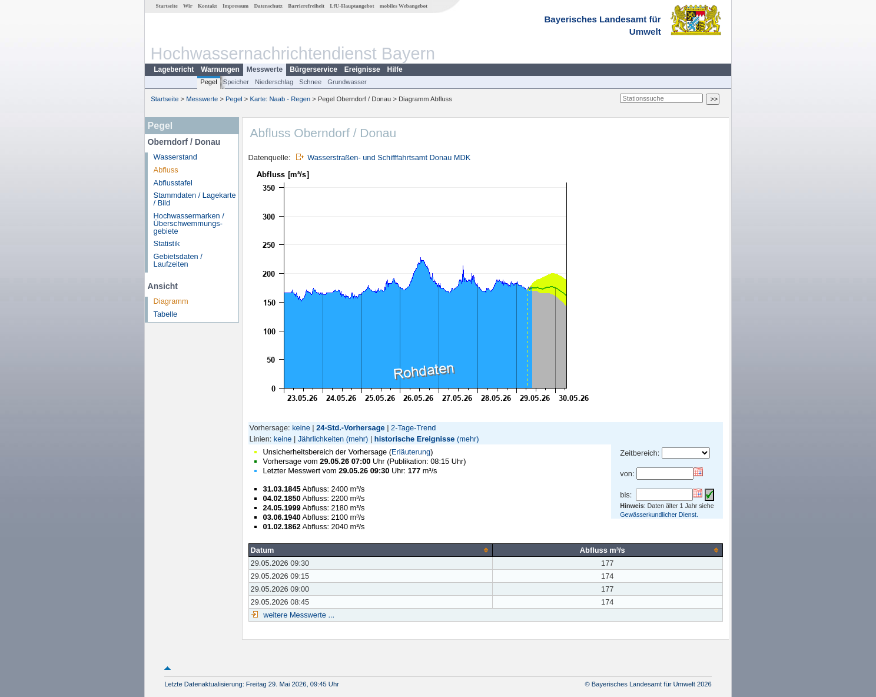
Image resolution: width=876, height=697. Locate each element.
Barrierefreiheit (306, 6)
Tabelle (166, 314)
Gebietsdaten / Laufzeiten (178, 260)
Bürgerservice (313, 69)
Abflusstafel (173, 182)
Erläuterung (410, 451)
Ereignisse (362, 69)
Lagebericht (174, 69)
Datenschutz (268, 6)
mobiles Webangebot (403, 6)
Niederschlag (274, 81)
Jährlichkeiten (321, 438)
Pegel (208, 81)
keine (301, 427)
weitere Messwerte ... (297, 614)
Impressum (235, 6)
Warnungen (220, 69)
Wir (188, 6)
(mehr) (357, 438)
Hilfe (395, 69)
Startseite (167, 6)
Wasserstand (175, 156)
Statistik (167, 243)
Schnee (310, 81)
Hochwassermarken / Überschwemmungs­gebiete (189, 223)
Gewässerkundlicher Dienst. (659, 514)
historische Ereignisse (414, 438)
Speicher (236, 81)
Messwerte (265, 69)
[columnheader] (370, 549)
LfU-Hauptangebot (352, 6)
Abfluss (166, 169)
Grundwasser (347, 81)
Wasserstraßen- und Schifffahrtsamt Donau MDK (388, 157)
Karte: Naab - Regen (280, 98)
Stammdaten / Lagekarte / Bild (195, 199)
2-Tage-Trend (413, 427)
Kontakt (207, 6)
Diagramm (171, 301)
